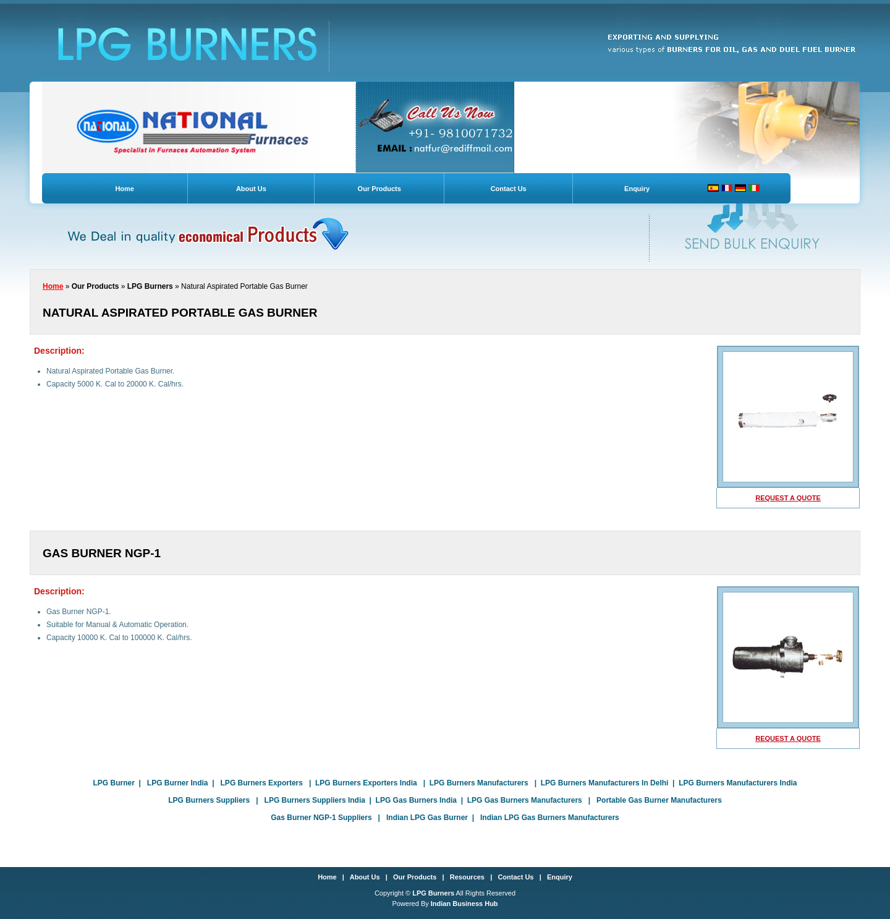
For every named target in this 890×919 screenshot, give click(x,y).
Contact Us (509, 188)
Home (124, 188)
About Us (251, 188)
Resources (467, 877)
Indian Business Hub (464, 903)
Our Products (379, 188)
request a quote (788, 498)
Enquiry (637, 188)
